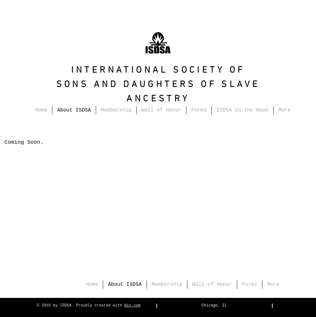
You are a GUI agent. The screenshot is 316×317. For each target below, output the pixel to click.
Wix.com (132, 305)
